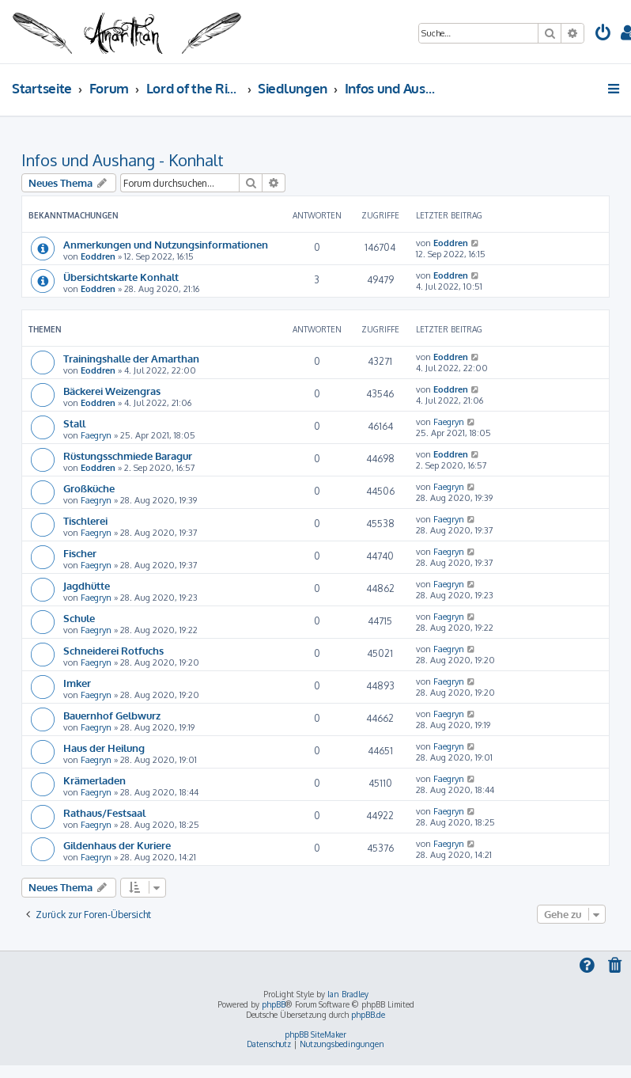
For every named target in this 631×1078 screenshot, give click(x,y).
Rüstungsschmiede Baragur (127, 455)
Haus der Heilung (104, 747)
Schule (79, 617)
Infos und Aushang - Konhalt (122, 160)
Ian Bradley (347, 994)
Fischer (79, 553)
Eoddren (98, 256)
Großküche (89, 488)
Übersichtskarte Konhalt (121, 276)
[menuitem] (603, 34)
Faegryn (96, 435)
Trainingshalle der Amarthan (131, 358)
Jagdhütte (86, 585)
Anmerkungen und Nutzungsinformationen (165, 244)
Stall (74, 423)
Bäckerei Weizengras (112, 390)
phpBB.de (368, 1014)
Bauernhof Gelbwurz (112, 715)
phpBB (273, 1004)
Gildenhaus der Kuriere (117, 845)
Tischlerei (85, 520)
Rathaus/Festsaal (104, 812)
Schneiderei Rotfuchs (113, 650)
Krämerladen (94, 780)
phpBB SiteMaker (315, 1034)
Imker (77, 682)
